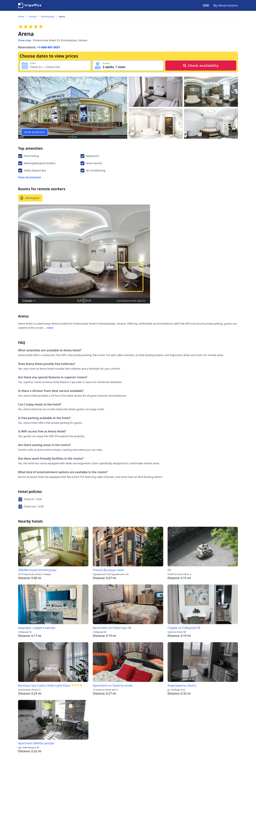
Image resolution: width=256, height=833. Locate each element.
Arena (62, 16)
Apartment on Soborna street (113, 685)
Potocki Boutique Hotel (108, 570)
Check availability (201, 65)
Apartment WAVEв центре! (36, 743)
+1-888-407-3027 (48, 47)
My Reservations (226, 5)
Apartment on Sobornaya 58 (112, 628)
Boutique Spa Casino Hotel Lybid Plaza (44, 685)
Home (21, 16)
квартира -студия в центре (36, 628)
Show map (24, 40)
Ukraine (33, 16)
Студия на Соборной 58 (184, 628)
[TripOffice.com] (29, 5)
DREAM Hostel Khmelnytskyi (37, 570)
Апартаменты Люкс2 (182, 685)
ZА (169, 570)
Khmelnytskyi (47, 16)
